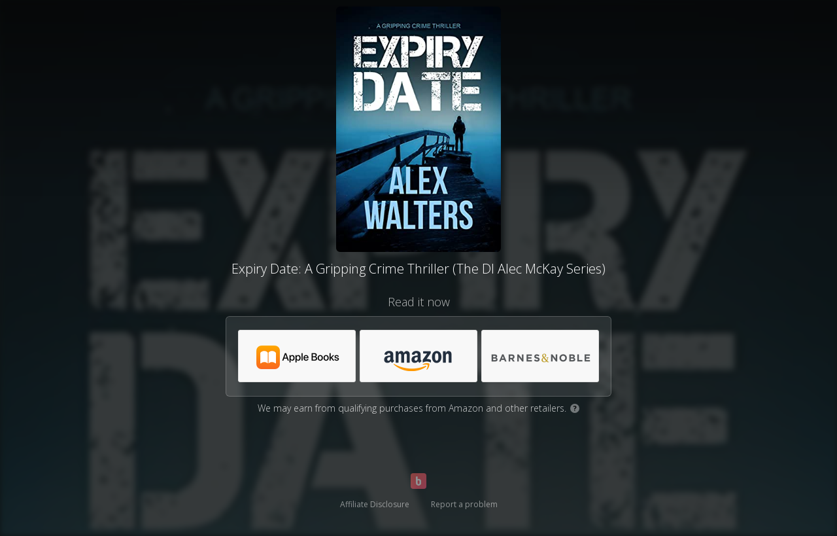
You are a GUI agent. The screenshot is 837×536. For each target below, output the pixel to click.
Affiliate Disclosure (374, 504)
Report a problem (464, 504)
